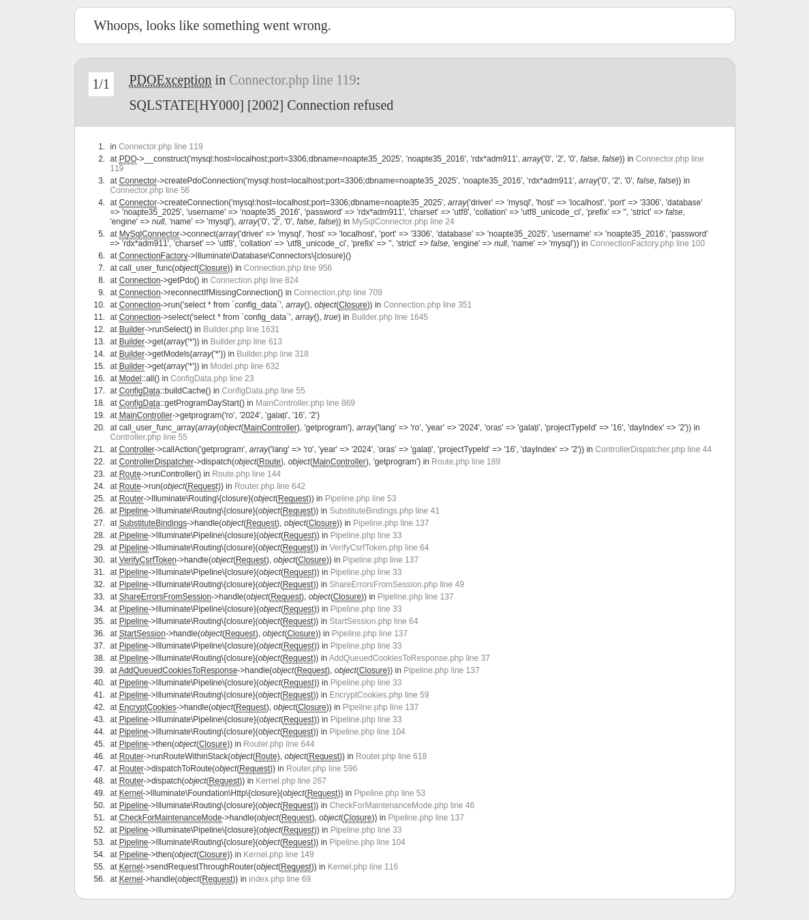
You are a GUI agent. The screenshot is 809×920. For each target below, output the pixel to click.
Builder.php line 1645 (390, 317)
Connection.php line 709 (338, 292)
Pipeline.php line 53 (361, 498)
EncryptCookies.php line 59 (379, 695)
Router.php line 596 (321, 768)
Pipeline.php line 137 (391, 523)
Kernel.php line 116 (363, 867)
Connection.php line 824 (255, 280)
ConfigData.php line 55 (263, 391)
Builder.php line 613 (245, 341)
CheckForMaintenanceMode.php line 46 (401, 805)
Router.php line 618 (391, 756)
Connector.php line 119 (292, 79)
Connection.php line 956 (288, 268)
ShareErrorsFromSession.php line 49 (396, 584)
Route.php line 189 (465, 461)
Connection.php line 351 (428, 305)
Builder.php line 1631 (241, 329)
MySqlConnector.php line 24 (403, 221)
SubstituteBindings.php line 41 (384, 511)
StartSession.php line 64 (373, 621)
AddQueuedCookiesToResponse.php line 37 (409, 658)
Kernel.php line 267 (291, 781)
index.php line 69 (280, 879)
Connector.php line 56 (150, 190)
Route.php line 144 (246, 474)
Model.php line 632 (244, 366)
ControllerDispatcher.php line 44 (653, 449)
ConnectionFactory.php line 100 (647, 243)
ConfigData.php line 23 (212, 378)
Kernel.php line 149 (278, 854)
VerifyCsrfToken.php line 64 (379, 547)
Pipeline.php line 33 (366, 535)
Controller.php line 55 (148, 437)
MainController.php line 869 (305, 403)
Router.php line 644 (278, 744)
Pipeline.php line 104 (367, 732)
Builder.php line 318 (272, 354)
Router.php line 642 (269, 486)
